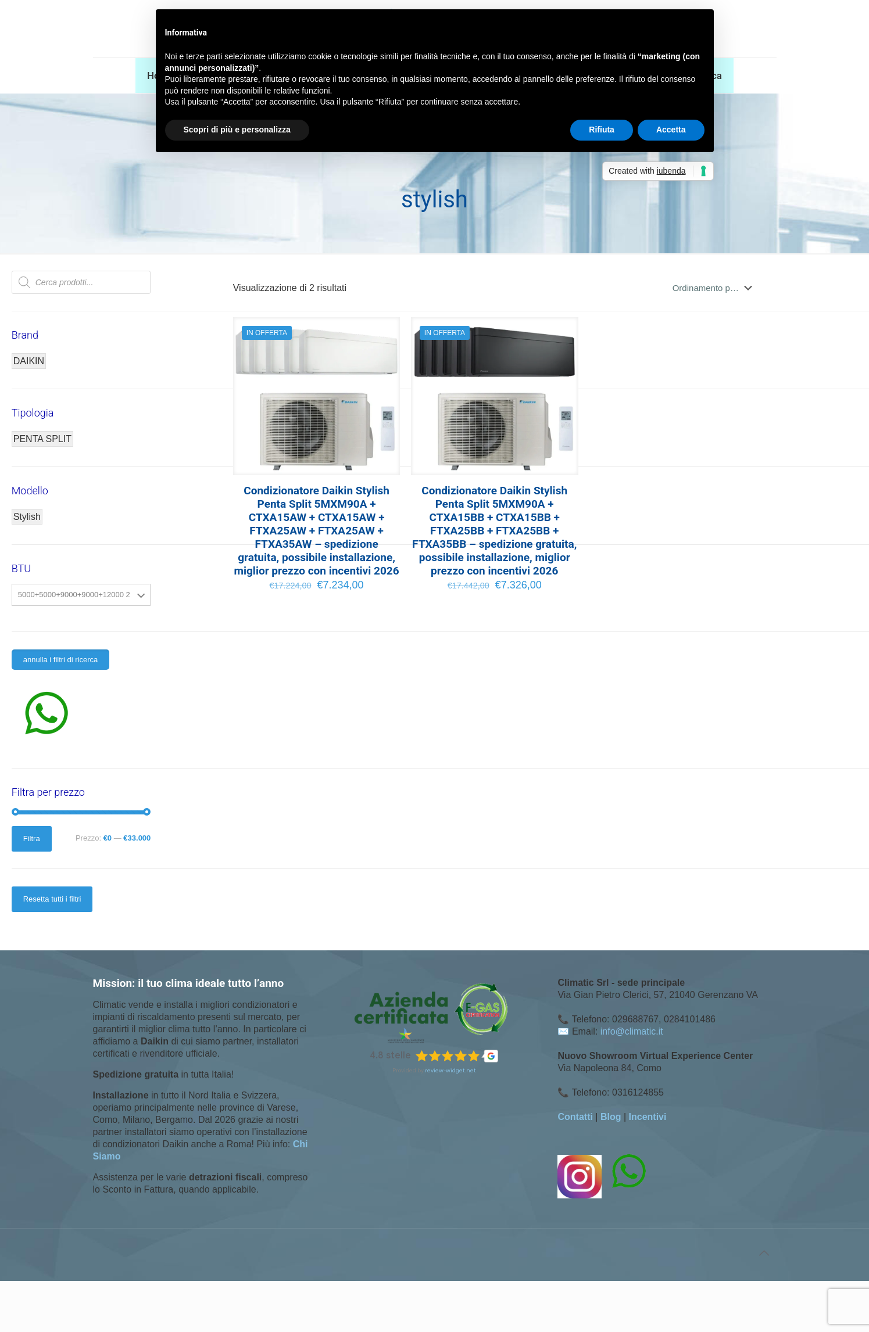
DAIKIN (28, 361)
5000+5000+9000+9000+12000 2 (74, 594)
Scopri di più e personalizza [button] (237, 129)
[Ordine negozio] (715, 288)
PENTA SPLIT (42, 439)
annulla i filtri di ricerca (60, 659)
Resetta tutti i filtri (52, 899)
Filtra (31, 838)
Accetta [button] (671, 129)
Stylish (27, 517)
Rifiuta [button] (601, 129)
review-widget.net (450, 1070)
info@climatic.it (631, 1031)
